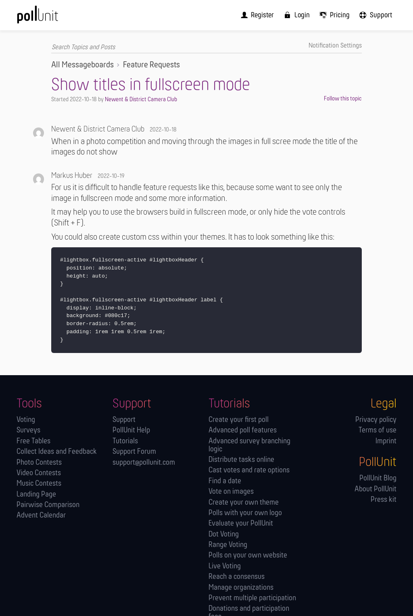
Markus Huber (71, 176)
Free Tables (33, 441)
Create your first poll (239, 420)
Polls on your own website (248, 556)
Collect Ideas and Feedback (57, 452)
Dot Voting (224, 534)
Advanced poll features (243, 430)
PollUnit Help (131, 430)
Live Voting (225, 566)
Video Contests (39, 473)
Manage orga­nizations (241, 587)
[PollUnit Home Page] (50, 18)
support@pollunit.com (144, 462)
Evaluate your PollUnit (241, 524)
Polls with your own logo (245, 513)
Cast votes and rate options (249, 470)
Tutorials (125, 441)
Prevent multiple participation (252, 598)
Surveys (28, 430)
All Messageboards (82, 65)
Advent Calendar (41, 516)
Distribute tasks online (241, 460)
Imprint (385, 441)
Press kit (383, 500)
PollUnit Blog (377, 478)
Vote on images (231, 492)
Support (124, 420)
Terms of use (377, 430)
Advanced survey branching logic (249, 445)
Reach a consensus (237, 577)
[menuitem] (261, 15)
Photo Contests (39, 462)
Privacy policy (375, 420)
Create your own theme (244, 502)
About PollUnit (375, 489)
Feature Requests (151, 65)
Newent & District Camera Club (141, 99)
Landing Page (36, 494)
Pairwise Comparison (48, 505)
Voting (26, 420)
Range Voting (228, 545)
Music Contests (39, 484)
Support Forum (134, 452)
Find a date (225, 481)
